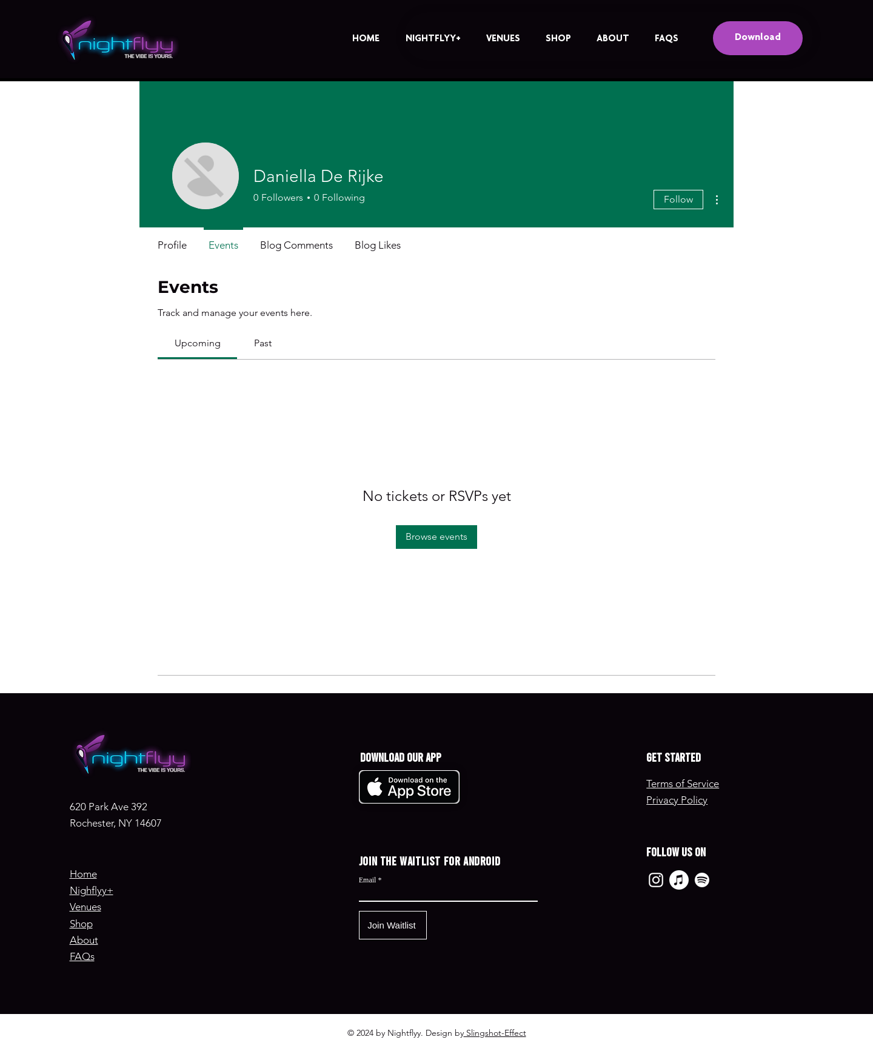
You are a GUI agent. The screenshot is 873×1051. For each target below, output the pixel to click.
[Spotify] (702, 880)
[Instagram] (656, 880)
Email (367, 880)
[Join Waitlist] (393, 925)
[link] (198, 343)
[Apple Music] (679, 880)
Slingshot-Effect (495, 1032)
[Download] (758, 38)
